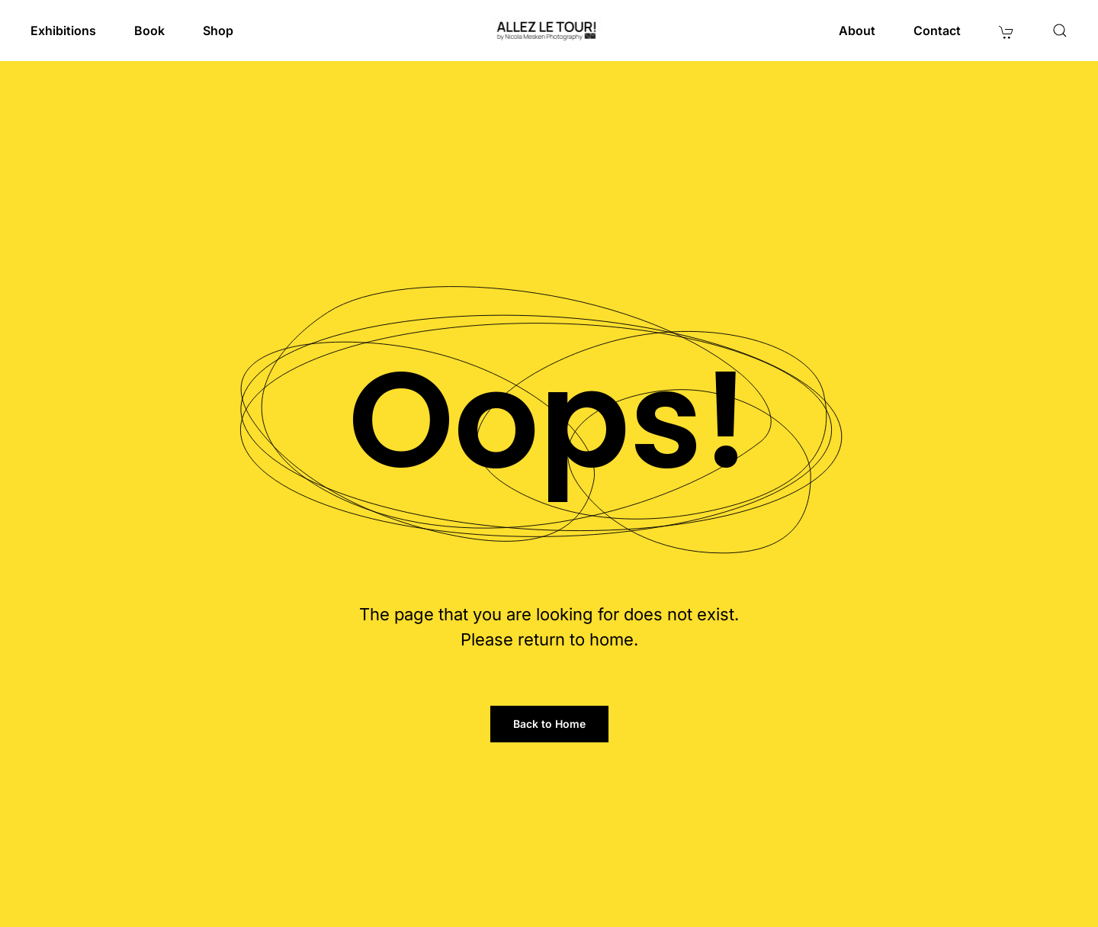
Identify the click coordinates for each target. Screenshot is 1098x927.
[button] (1060, 30)
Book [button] (149, 30)
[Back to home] (549, 30)
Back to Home (549, 723)
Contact (937, 30)
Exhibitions (63, 30)
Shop (218, 30)
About (857, 30)
